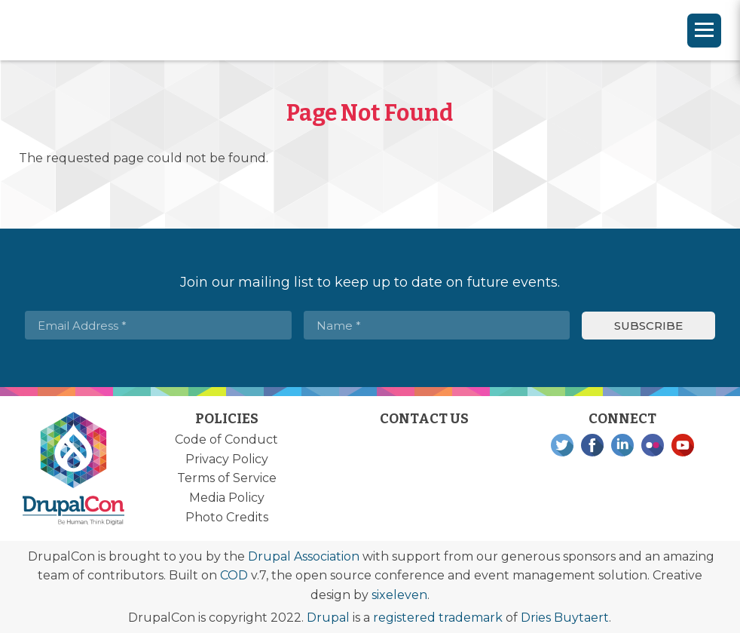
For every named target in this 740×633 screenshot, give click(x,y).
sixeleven (399, 595)
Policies (226, 418)
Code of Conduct (226, 439)
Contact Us (424, 418)
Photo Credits (226, 517)
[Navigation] (704, 31)
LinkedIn (622, 445)
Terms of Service (227, 478)
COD (234, 575)
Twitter (562, 445)
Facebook (592, 445)
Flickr (653, 445)
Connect (622, 418)
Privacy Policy (226, 459)
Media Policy (227, 497)
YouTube (683, 445)
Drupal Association (303, 556)
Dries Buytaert (565, 617)
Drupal (328, 617)
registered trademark (438, 617)
